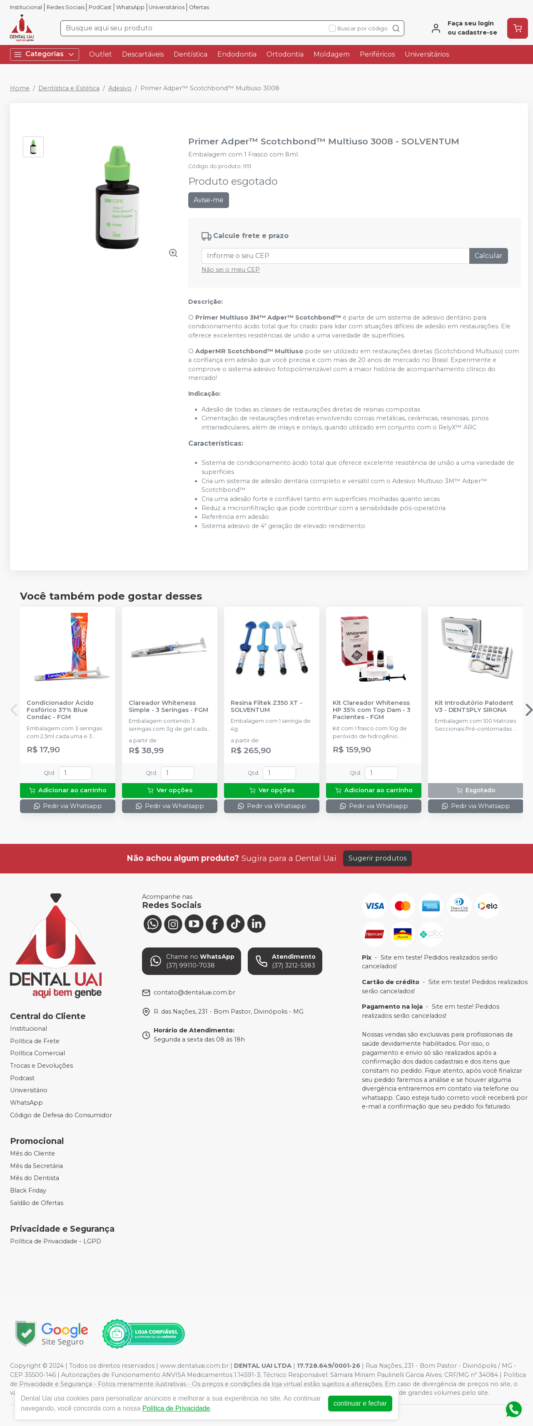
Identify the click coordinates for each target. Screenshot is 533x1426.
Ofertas (199, 7)
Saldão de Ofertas (36, 1203)
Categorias (44, 54)
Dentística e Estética (69, 88)
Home (20, 88)
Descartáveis (143, 54)
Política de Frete (35, 1041)
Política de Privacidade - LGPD (55, 1241)
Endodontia (237, 54)
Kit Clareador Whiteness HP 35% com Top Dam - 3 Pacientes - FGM (372, 710)
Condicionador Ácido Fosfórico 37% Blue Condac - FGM (60, 710)
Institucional (26, 7)
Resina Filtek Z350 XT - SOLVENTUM (266, 706)
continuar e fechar (360, 1403)
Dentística (190, 54)
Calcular (489, 256)
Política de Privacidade (176, 1408)
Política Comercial (37, 1053)
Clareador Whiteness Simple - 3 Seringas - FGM (168, 706)
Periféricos (377, 54)
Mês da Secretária (36, 1166)
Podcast (22, 1078)
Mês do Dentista (34, 1178)
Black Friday (28, 1190)
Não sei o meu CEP (231, 269)
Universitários (166, 7)
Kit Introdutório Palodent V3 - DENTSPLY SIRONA (474, 706)
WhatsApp (130, 7)
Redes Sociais (66, 7)
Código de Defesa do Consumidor (61, 1115)
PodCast (100, 7)
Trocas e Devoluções (41, 1065)
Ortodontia (285, 54)
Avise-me (209, 200)
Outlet (100, 54)
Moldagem (332, 54)
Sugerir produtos (377, 858)
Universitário (28, 1090)
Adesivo (120, 88)
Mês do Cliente (32, 1153)
